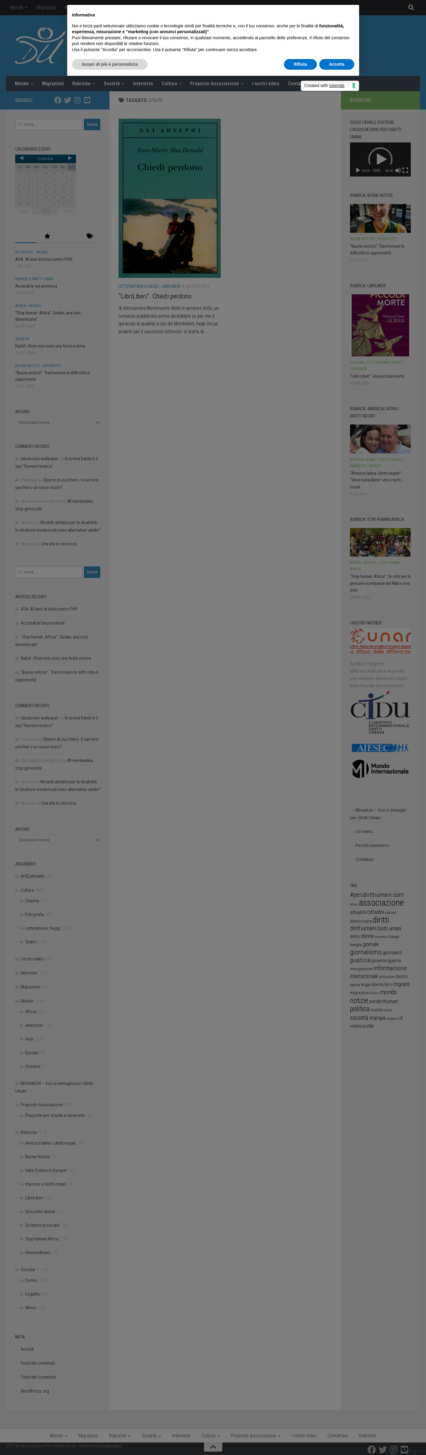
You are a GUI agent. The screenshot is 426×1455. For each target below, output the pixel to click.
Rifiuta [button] (300, 64)
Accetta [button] (337, 64)
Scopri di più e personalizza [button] (110, 64)
